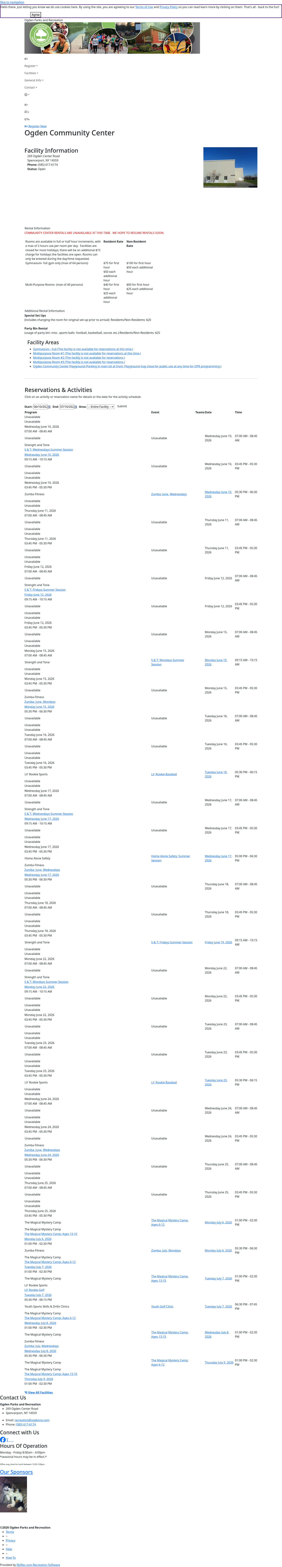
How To (11, 1558)
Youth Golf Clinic (162, 1306)
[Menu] (26, 119)
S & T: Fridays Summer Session (45, 590)
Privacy (10, 1540)
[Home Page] (34, 58)
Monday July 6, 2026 (218, 1222)
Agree (36, 15)
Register (30, 66)
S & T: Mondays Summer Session (46, 982)
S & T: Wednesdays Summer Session (48, 450)
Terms (10, 1532)
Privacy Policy (169, 7)
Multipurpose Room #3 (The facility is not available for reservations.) (79, 362)
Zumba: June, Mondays (39, 702)
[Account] (34, 94)
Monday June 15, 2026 (39, 707)
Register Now (37, 126)
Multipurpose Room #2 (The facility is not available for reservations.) (79, 358)
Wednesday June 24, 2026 (41, 1155)
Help (9, 1549)
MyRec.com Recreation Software (38, 1565)
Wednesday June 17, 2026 (41, 819)
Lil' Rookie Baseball (164, 774)
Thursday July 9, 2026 (219, 1362)
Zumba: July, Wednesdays (41, 1346)
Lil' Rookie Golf (34, 1290)
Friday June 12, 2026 (38, 595)
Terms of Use (144, 7)
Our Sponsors (16, 1471)
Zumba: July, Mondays (166, 1250)
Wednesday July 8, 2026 (40, 1323)
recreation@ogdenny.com (32, 1420)
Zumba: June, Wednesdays (169, 494)
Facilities (30, 73)
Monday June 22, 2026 (39, 987)
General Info (32, 80)
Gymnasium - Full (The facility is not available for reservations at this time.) (83, 349)
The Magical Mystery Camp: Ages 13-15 (50, 1234)
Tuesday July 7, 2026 (38, 1267)
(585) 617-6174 (26, 1424)
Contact (29, 87)
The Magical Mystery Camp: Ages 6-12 (50, 1262)
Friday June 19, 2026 (218, 942)
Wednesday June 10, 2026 (41, 455)
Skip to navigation (12, 2)
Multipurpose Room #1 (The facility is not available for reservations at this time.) (87, 353)
